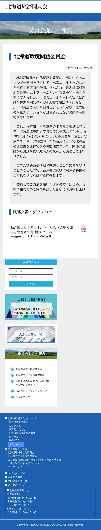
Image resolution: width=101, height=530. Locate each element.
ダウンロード (16, 444)
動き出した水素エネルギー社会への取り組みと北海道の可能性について (42, 232)
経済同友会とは (17, 429)
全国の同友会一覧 (17, 480)
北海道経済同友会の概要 (22, 433)
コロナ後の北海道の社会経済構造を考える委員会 (34, 459)
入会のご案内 (15, 477)
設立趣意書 (15, 425)
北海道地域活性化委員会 (21, 452)
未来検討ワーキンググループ (23, 463)
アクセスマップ (16, 484)
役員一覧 (14, 436)
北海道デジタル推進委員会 (22, 456)
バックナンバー (24, 396)
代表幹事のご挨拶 (18, 422)
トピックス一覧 (16, 473)
